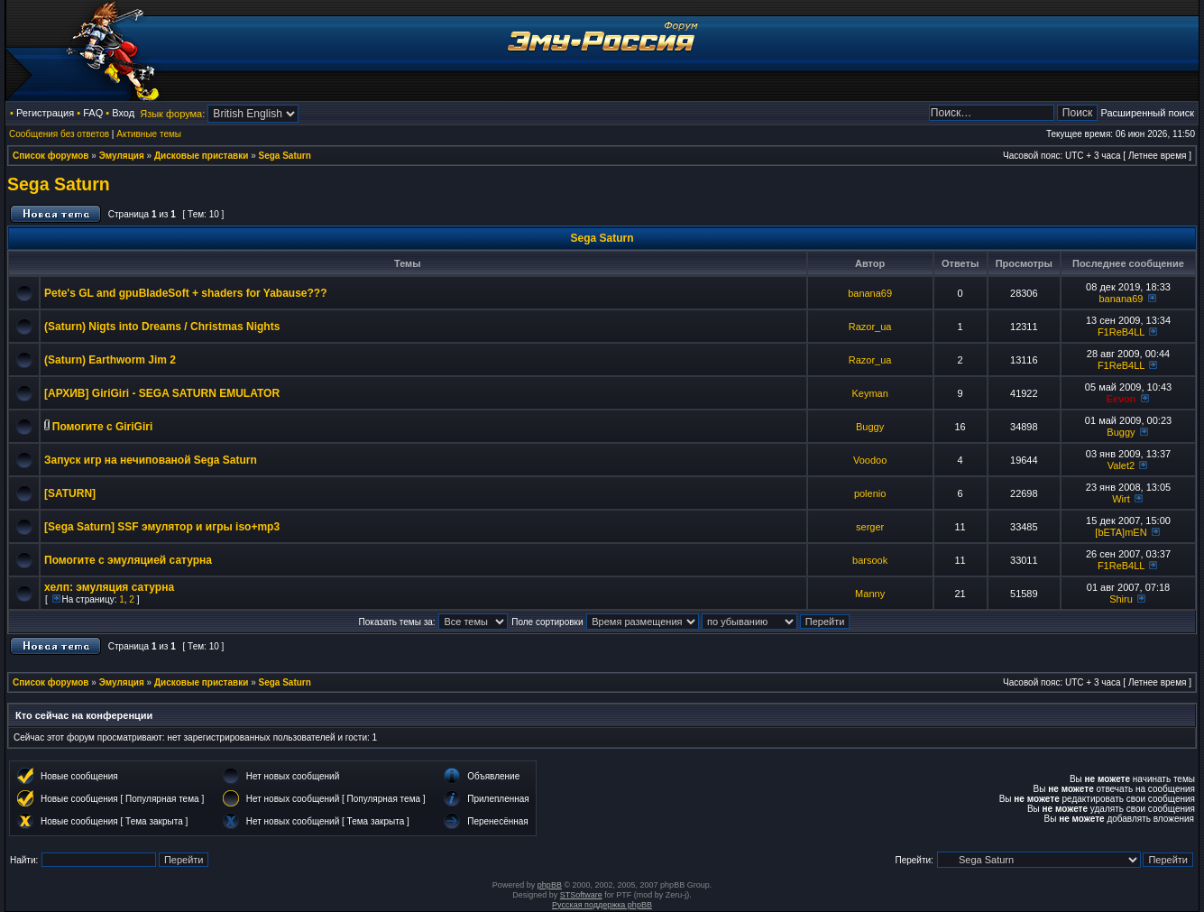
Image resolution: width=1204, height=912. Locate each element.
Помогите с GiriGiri (102, 426)
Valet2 (1121, 465)
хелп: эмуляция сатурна (109, 587)
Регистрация (45, 112)
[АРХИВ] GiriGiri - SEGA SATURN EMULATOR (162, 393)
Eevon (1120, 398)
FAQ (93, 112)
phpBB (550, 884)
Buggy (870, 426)
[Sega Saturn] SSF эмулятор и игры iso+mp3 (162, 526)
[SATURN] (70, 493)
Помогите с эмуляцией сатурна (128, 560)
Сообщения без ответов (59, 134)
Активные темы (148, 134)
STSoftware (581, 894)
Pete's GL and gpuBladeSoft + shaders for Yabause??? (185, 293)
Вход (123, 112)
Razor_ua (870, 326)
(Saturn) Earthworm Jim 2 (110, 360)
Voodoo (870, 460)
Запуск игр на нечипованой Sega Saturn (150, 460)
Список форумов (51, 156)
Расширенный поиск (1147, 112)
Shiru (1121, 599)
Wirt (1121, 498)
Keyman (869, 393)
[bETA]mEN (1120, 532)
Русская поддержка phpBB (602, 904)
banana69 (870, 293)
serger (870, 526)
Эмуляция (121, 156)
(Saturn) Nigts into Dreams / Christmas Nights (162, 326)
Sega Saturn (285, 156)
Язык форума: (172, 113)
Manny (870, 593)
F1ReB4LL (1121, 332)
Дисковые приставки (201, 156)
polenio (870, 493)
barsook (869, 560)
